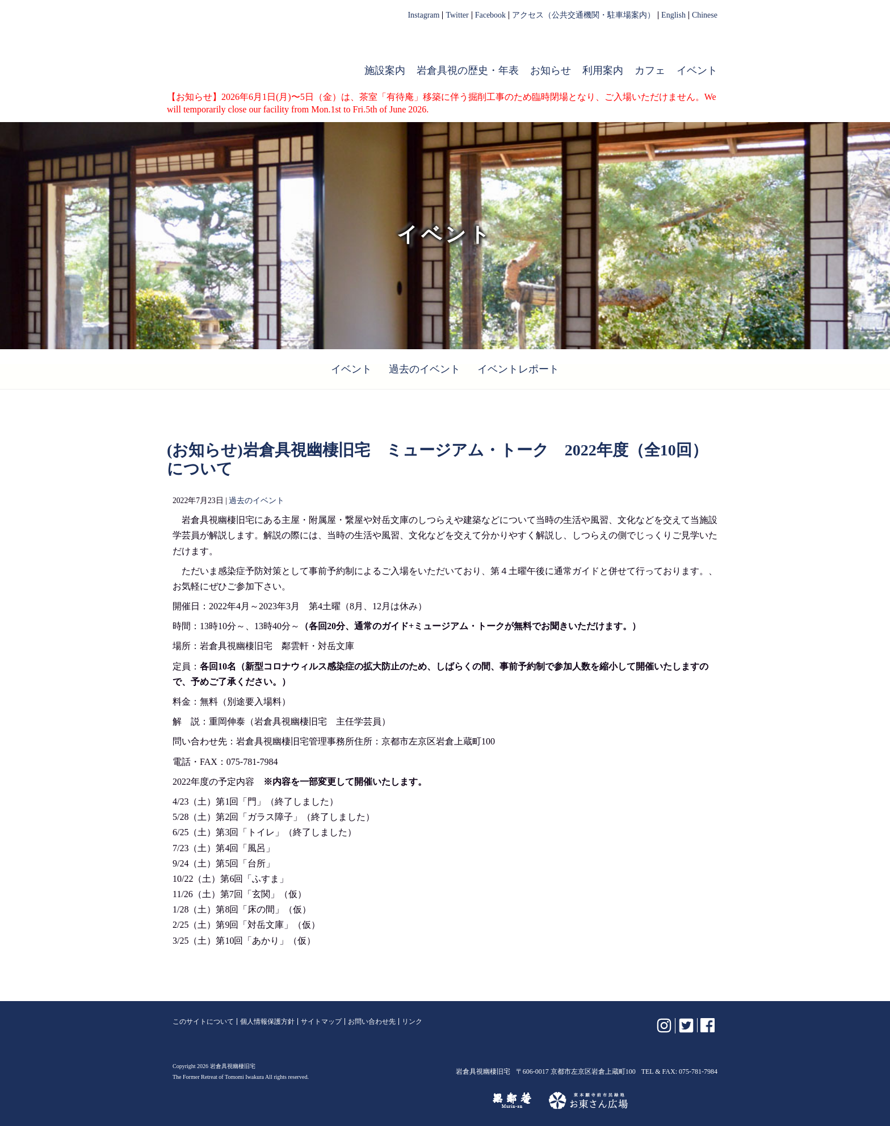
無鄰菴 (512, 1100)
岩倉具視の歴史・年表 (468, 70)
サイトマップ (321, 1021)
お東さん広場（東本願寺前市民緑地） (588, 1100)
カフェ (650, 70)
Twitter (457, 15)
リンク (412, 1021)
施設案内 (384, 70)
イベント (697, 70)
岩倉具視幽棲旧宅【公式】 (245, 49)
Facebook (490, 15)
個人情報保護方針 (267, 1021)
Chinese (704, 15)
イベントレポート (518, 369)
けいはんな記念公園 (426, 1100)
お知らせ (550, 70)
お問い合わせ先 (372, 1021)
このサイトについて (203, 1021)
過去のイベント (424, 369)
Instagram (423, 15)
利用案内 (602, 70)
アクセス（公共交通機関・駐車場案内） (583, 15)
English (673, 15)
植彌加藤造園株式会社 (311, 1100)
